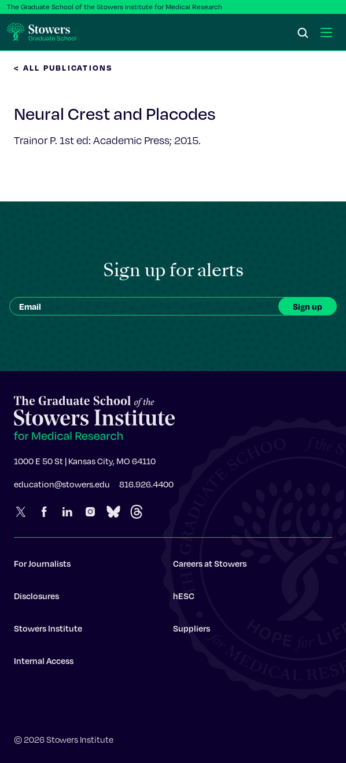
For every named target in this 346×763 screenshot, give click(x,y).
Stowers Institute (48, 632)
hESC (183, 600)
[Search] (303, 33)
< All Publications (63, 67)
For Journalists (42, 567)
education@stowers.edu (62, 488)
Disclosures (36, 600)
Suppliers (191, 632)
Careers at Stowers (209, 567)
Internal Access (43, 664)
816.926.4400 (146, 488)
